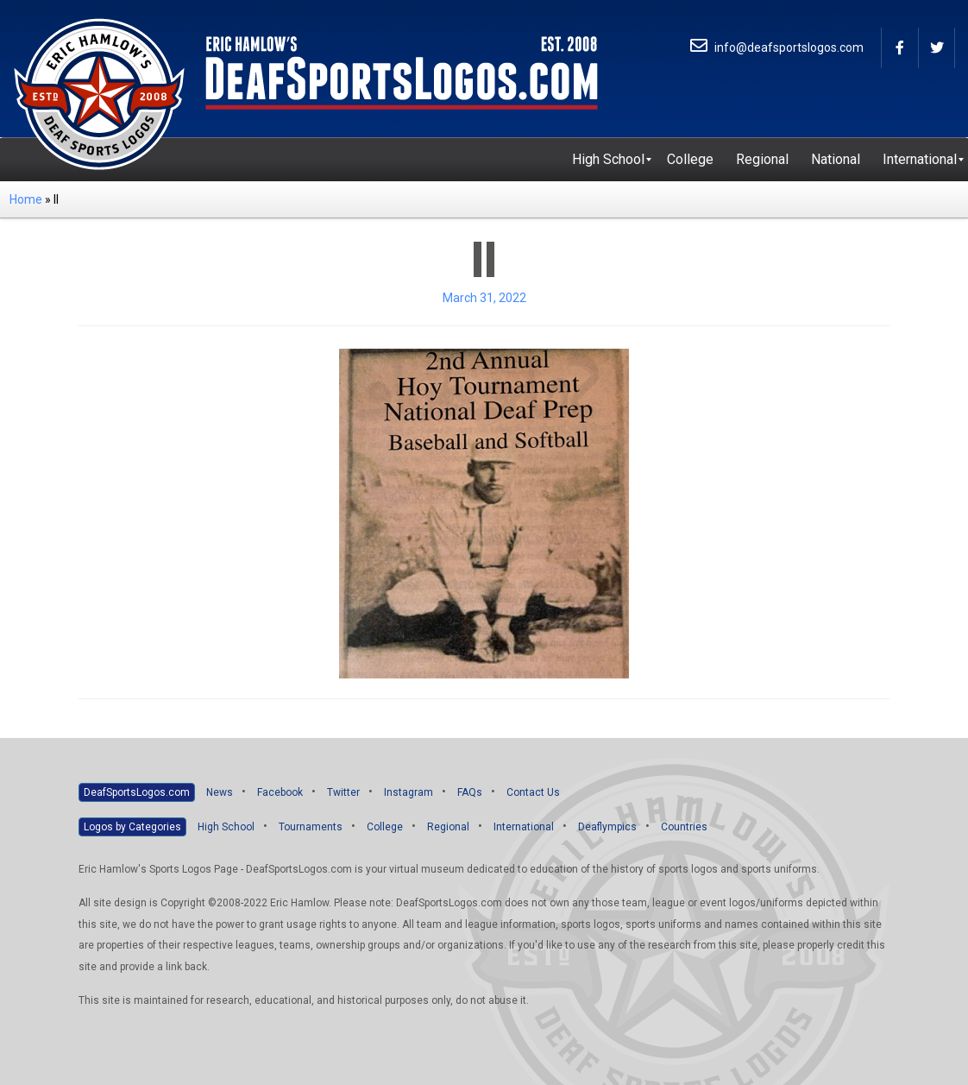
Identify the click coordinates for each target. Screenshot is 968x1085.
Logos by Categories (132, 827)
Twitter (343, 792)
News (219, 792)
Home (25, 199)
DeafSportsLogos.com (137, 792)
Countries (684, 827)
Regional (448, 827)
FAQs (469, 792)
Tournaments (311, 827)
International (523, 827)
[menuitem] (608, 160)
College (385, 827)
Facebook (280, 792)
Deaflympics (607, 827)
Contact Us (533, 792)
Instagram (408, 792)
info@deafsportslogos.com (777, 47)
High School (226, 827)
